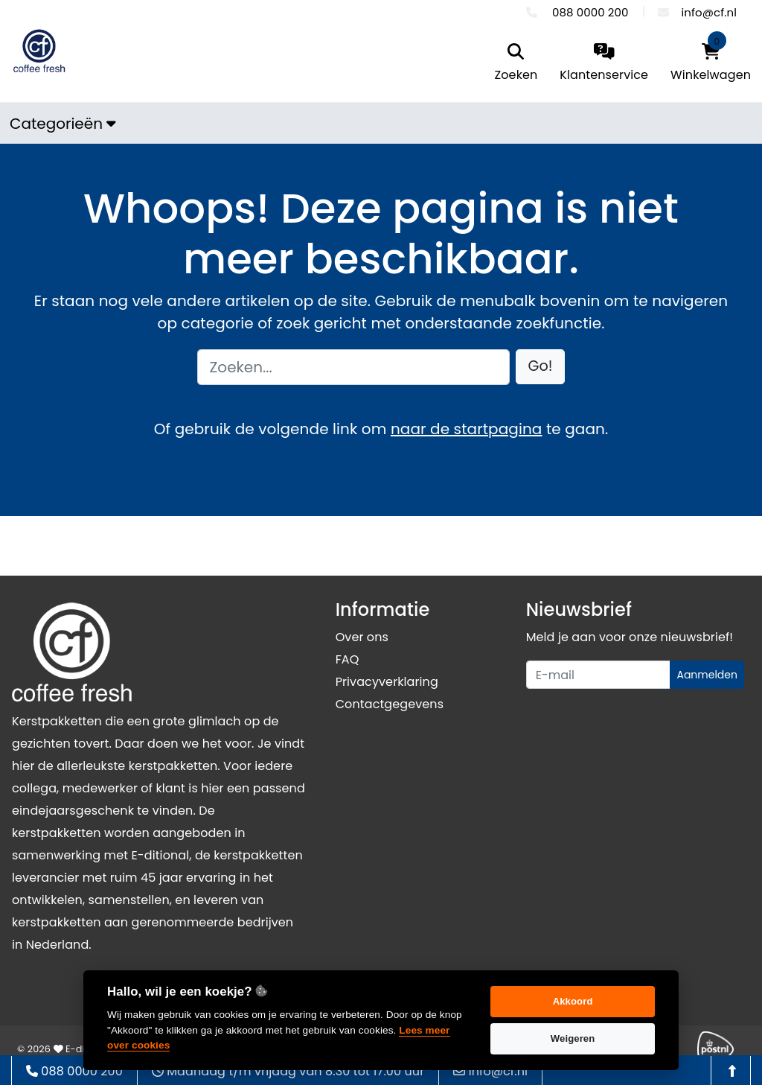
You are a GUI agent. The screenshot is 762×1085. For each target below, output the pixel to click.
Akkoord (573, 1001)
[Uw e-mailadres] (598, 675)
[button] (541, 366)
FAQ (347, 659)
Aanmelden (706, 674)
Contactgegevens (390, 704)
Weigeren (573, 1038)
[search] (516, 63)
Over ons (362, 637)
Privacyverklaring (387, 681)
